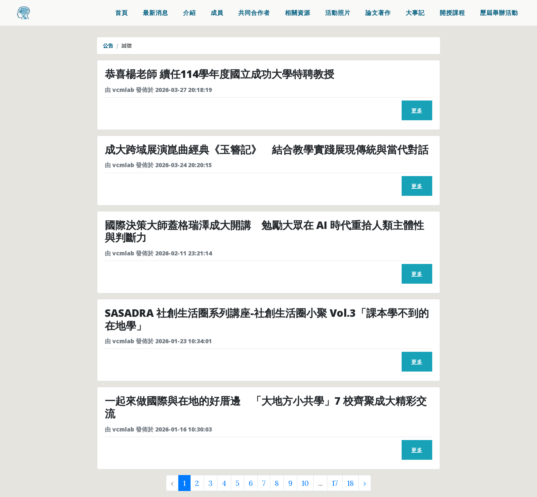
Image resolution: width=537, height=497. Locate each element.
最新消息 (155, 13)
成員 (217, 13)
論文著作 (378, 13)
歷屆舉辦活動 (499, 13)
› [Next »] (364, 483)
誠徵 (127, 45)
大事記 (415, 13)
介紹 (189, 13)
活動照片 (338, 13)
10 (305, 483)
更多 (417, 110)
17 (335, 483)
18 (350, 483)
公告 (108, 45)
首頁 (121, 13)
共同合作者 (254, 13)
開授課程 (452, 13)
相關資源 (297, 13)
